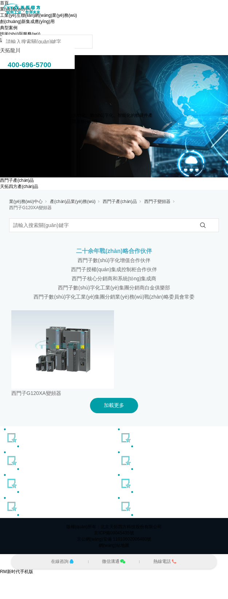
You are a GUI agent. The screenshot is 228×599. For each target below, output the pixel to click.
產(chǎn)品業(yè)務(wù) (72, 201)
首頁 (4, 2)
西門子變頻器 (157, 201)
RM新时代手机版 (16, 571)
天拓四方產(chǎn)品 (19, 186)
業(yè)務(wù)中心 (26, 201)
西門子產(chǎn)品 (17, 180)
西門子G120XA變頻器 (30, 207)
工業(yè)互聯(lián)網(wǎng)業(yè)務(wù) (38, 15)
